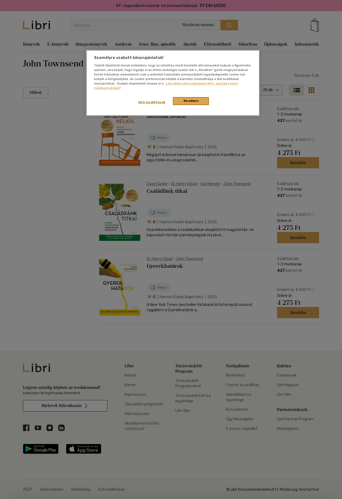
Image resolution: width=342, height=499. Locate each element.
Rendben (191, 101)
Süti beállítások (152, 102)
